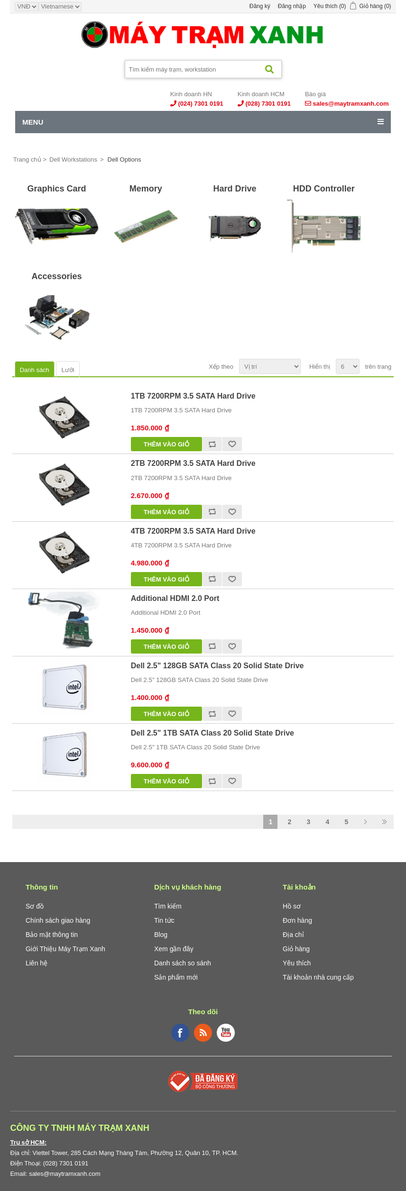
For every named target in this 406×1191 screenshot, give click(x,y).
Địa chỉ (293, 934)
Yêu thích (297, 963)
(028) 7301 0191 (267, 103)
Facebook (180, 1033)
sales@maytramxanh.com (351, 103)
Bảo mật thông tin (52, 934)
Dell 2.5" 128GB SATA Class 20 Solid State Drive (217, 666)
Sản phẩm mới (176, 977)
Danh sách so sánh (182, 963)
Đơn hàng (297, 920)
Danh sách (34, 369)
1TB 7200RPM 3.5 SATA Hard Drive (193, 396)
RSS (203, 1033)
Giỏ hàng (296, 949)
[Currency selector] (26, 6)
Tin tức (164, 920)
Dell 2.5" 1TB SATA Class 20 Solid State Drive (212, 733)
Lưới (67, 369)
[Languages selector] (60, 6)
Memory (145, 188)
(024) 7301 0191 (200, 103)
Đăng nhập (292, 6)
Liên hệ (36, 963)
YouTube (226, 1033)
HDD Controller (324, 188)
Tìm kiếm (168, 906)
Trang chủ (27, 159)
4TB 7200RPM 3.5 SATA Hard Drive (193, 531)
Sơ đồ (35, 906)
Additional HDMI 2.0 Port (175, 598)
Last (384, 822)
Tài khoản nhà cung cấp (318, 977)
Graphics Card (57, 188)
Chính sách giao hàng (58, 920)
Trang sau (365, 822)
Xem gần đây (174, 949)
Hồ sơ (292, 906)
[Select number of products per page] (348, 366)
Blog (160, 934)
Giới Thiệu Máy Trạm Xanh (65, 949)
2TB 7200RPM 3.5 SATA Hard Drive (193, 463)
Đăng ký (259, 6)
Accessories (57, 276)
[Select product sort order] (270, 366)
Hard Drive (234, 188)
